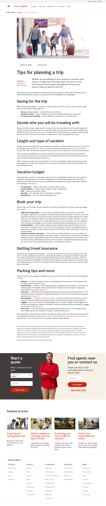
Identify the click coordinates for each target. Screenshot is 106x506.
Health (28, 479)
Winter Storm (86, 494)
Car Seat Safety (68, 468)
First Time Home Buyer (52, 475)
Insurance (29, 483)
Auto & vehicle (12, 468)
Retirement (29, 491)
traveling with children (47, 298)
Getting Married (50, 472)
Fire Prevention (87, 472)
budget (34, 183)
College (28, 468)
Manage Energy (68, 472)
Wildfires (85, 491)
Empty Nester (49, 498)
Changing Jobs (49, 483)
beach (37, 148)
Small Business (30, 494)
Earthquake (85, 468)
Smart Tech (67, 475)
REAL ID (84, 292)
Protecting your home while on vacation (63, 436)
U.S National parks (48, 227)
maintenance (63, 221)
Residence (11, 479)
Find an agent (77, 384)
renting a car (34, 296)
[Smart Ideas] (61, 6)
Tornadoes (85, 487)
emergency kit (42, 290)
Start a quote (19, 390)
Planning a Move (50, 487)
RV (41, 306)
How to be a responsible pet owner (86, 436)
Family (10, 475)
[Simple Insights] (21, 7)
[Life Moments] (51, 6)
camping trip (76, 148)
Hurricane (85, 479)
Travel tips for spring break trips (16, 434)
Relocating (48, 494)
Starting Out (48, 468)
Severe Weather (87, 483)
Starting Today (68, 479)
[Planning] (42, 6)
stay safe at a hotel (50, 316)
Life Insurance (30, 487)
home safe (30, 318)
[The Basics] (33, 6)
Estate (28, 472)
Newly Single (49, 491)
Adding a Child (49, 479)
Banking (10, 472)
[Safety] (69, 6)
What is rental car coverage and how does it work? (40, 436)
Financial (29, 475)
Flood (84, 475)
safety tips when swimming (71, 316)
